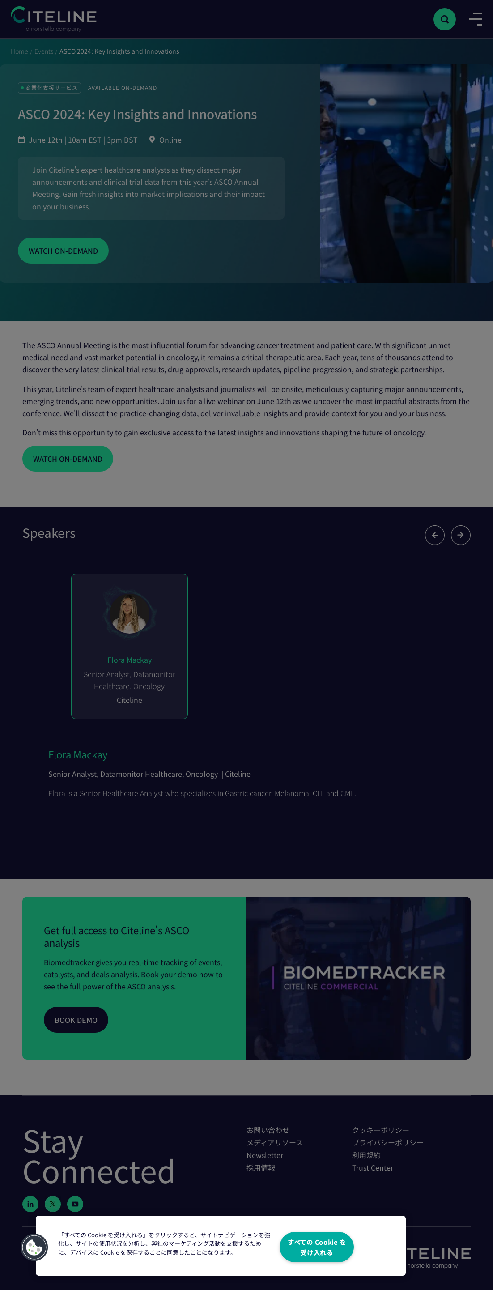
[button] (34, 1247)
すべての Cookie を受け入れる (317, 1247)
